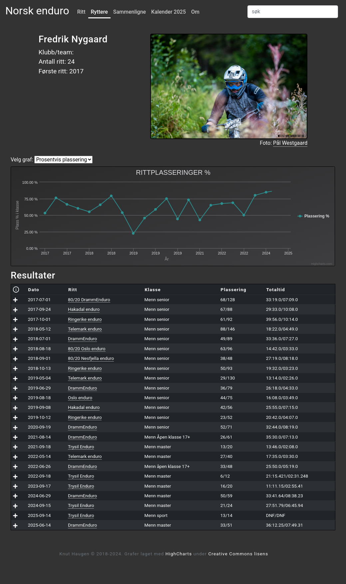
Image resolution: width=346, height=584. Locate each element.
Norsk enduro (37, 10)
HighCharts (179, 553)
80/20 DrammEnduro (89, 299)
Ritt (81, 12)
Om (195, 12)
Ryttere (99, 12)
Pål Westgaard (290, 143)
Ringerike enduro (85, 319)
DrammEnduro (82, 338)
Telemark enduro (85, 329)
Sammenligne (129, 12)
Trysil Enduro (81, 446)
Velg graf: (22, 159)
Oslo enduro (80, 397)
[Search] (292, 11)
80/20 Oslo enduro (86, 348)
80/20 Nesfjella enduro (91, 358)
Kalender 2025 (168, 12)
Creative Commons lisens (238, 553)
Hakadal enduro (84, 309)
